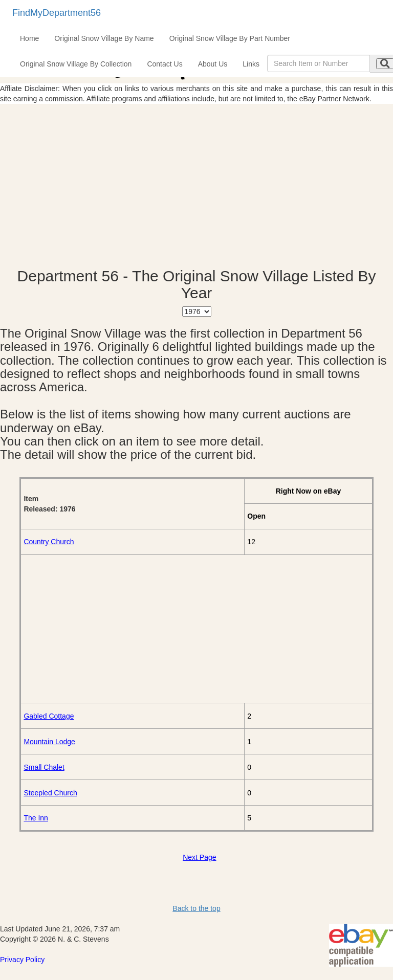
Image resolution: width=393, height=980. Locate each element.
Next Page (199, 857)
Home (29, 38)
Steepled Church (50, 793)
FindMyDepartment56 (56, 13)
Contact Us (164, 64)
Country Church (49, 542)
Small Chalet (44, 767)
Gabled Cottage (49, 716)
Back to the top (196, 908)
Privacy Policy (22, 959)
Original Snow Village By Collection (76, 64)
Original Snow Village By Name (104, 38)
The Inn (36, 818)
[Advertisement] (196, 185)
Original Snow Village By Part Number (229, 38)
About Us (213, 64)
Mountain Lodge (49, 742)
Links (251, 64)
